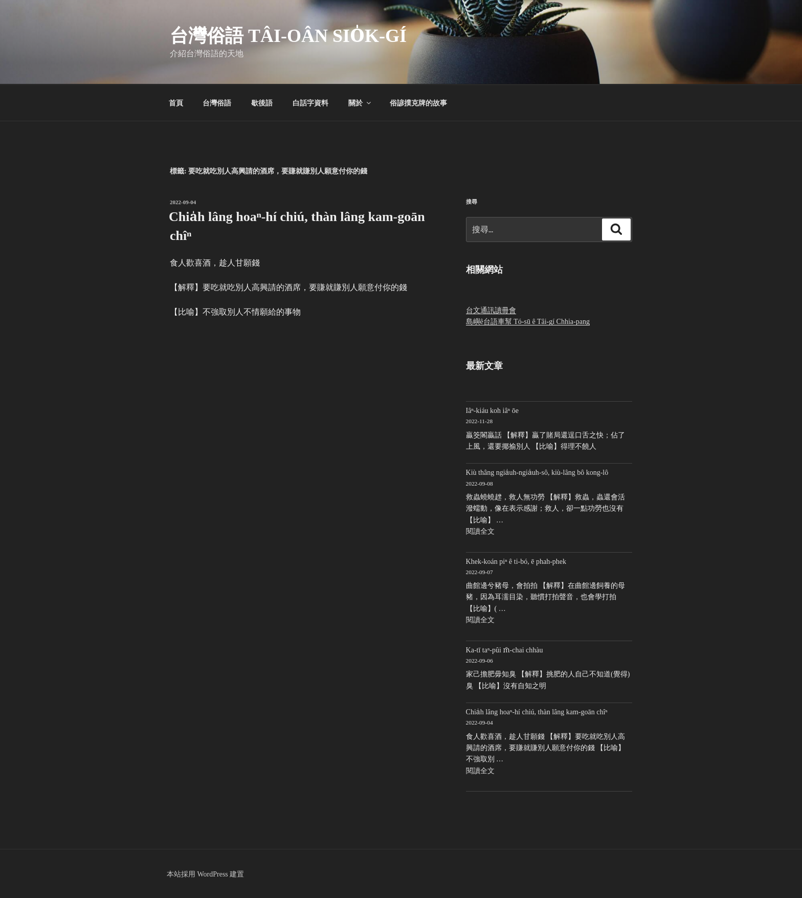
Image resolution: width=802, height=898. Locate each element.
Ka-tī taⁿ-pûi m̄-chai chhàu (504, 650)
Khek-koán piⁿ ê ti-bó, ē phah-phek (516, 561)
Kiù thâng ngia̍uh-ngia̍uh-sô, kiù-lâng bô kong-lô (537, 472)
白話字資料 (310, 103)
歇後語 (262, 103)
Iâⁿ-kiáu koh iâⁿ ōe (492, 410)
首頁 (176, 103)
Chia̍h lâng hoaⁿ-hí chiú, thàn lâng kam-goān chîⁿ (537, 712)
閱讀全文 (480, 531)
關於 (360, 103)
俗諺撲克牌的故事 (418, 103)
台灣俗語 (217, 103)
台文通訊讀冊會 (491, 310)
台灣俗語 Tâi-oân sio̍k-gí (288, 36)
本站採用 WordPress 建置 (205, 874)
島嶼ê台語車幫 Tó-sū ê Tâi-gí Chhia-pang (528, 321)
